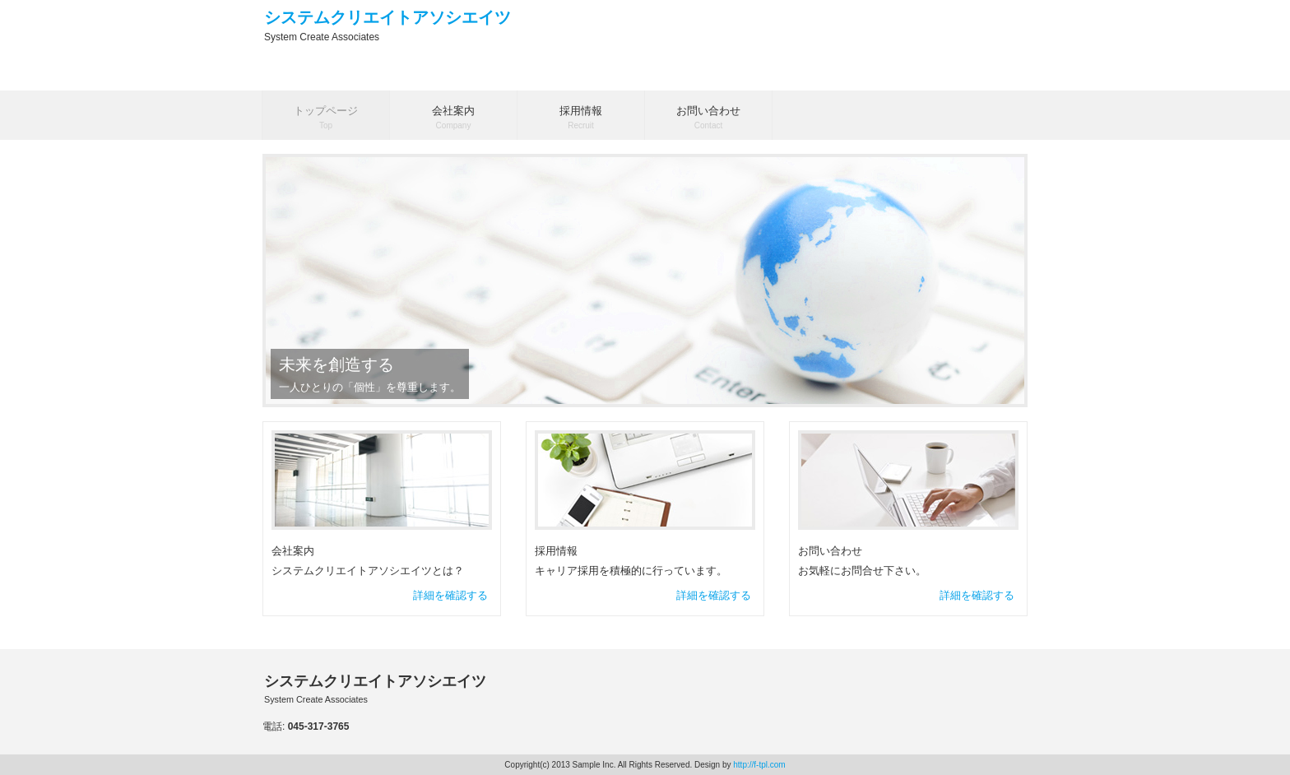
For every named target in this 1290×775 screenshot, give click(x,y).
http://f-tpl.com (759, 764)
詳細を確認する (450, 595)
